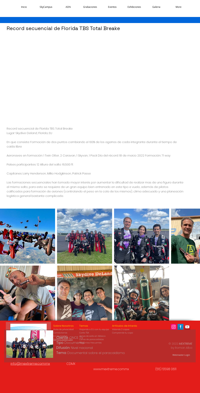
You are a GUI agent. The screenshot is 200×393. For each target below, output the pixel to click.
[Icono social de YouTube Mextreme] (187, 327)
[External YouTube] (81, 76)
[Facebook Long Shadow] (180, 327)
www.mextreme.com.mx (111, 369)
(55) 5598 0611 (165, 369)
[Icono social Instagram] (174, 327)
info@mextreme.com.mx (30, 363)
